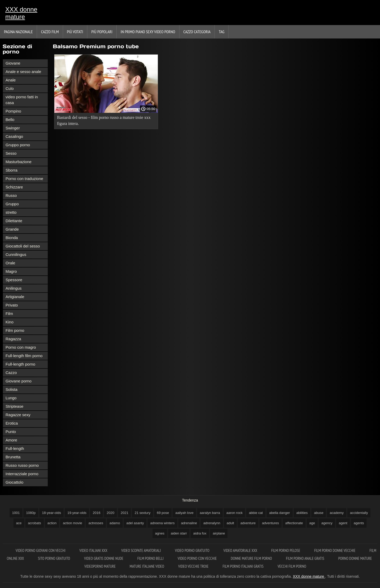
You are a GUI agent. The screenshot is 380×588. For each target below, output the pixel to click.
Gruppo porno (18, 145)
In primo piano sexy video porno (148, 31)
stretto (11, 212)
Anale (11, 80)
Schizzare (14, 187)
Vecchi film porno (292, 566)
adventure (248, 523)
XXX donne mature (21, 13)
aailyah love (184, 513)
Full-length (15, 448)
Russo (11, 195)
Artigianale (15, 296)
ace (19, 523)
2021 (124, 513)
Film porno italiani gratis (243, 566)
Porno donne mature (355, 558)
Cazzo (11, 372)
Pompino (13, 111)
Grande (12, 229)
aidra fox (199, 533)
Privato (12, 305)
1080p (31, 513)
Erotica (12, 423)
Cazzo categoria (197, 31)
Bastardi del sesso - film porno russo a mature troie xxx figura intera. (104, 120)
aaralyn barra (210, 513)
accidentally (359, 513)
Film (9, 313)
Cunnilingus (16, 254)
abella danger (279, 513)
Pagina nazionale (18, 31)
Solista (11, 389)
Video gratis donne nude (104, 558)
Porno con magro (21, 347)
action (52, 523)
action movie (72, 523)
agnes (159, 533)
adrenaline (189, 523)
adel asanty (135, 523)
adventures (270, 523)
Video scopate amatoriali (141, 550)
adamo (115, 523)
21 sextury (142, 513)
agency (326, 523)
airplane (219, 533)
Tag (221, 31)
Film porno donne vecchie (335, 550)
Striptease (14, 406)
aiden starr (179, 533)
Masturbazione (18, 161)
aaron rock (234, 513)
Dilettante (14, 220)
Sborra (11, 170)
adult (230, 523)
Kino (9, 322)
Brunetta (13, 457)
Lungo (11, 398)
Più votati (75, 31)
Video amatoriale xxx (241, 550)
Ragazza (13, 339)
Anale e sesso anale (23, 71)
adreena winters (162, 523)
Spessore (14, 280)
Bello (10, 119)
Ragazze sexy (18, 414)
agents (359, 523)
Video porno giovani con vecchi (41, 550)
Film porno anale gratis (305, 558)
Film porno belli (150, 558)
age (312, 523)
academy (337, 513)
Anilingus (14, 288)
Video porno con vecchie (197, 558)
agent (343, 523)
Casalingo (14, 136)
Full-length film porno (24, 355)
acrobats (34, 523)
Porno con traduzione (24, 178)
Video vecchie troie (193, 566)
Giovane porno (18, 381)
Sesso (11, 153)
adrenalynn (211, 523)
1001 (16, 513)
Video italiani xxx (93, 550)
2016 (96, 513)
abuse (318, 513)
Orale (10, 263)
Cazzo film (50, 31)
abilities (302, 513)
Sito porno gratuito (54, 558)
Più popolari (101, 31)
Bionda (12, 237)
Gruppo (12, 204)
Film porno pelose (286, 550)
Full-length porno (20, 364)
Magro (11, 271)
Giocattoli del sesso (23, 246)
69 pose (163, 513)
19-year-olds (76, 513)
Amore (11, 440)
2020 (110, 513)
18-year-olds (51, 513)
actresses (95, 523)
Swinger (13, 128)
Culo (10, 88)
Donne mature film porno (252, 558)
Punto (11, 431)
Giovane (13, 63)
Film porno (15, 330)
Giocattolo (14, 482)
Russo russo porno (22, 465)
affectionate (294, 523)
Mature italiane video (147, 566)
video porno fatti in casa (22, 100)
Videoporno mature (100, 566)
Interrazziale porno (22, 474)
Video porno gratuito (192, 550)
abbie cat (256, 513)
